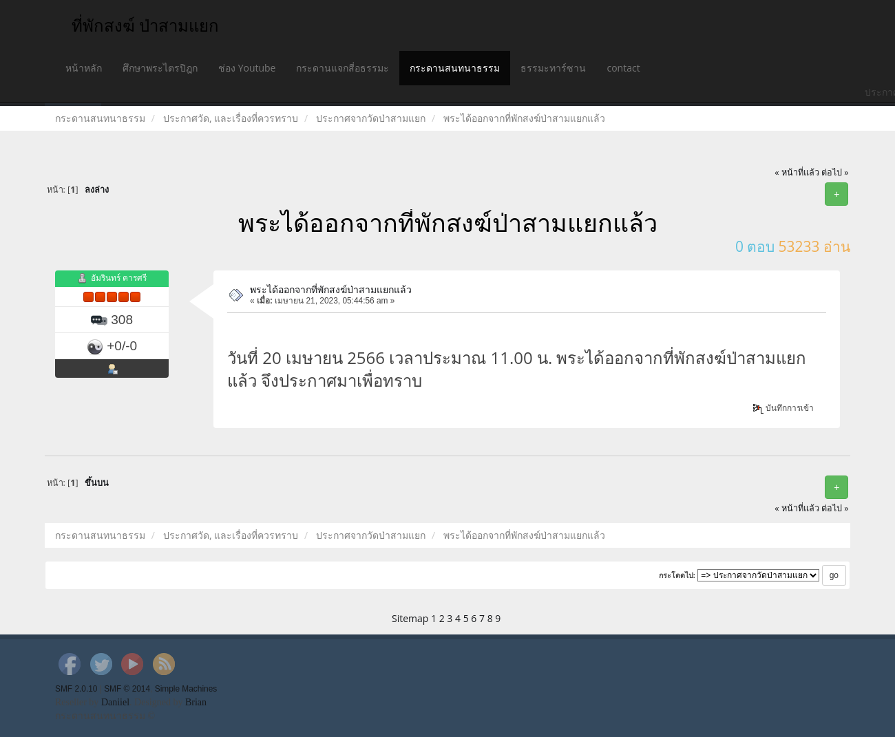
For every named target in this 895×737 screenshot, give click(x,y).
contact (623, 67)
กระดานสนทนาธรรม (455, 67)
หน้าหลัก (83, 67)
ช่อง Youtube (246, 67)
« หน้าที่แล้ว (797, 172)
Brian (196, 702)
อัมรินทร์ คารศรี (119, 278)
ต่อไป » (835, 172)
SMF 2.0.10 (76, 689)
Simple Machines (186, 689)
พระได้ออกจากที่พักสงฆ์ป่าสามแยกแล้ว (331, 289)
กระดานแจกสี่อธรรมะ (342, 67)
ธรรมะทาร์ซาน (553, 67)
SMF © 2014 (127, 689)
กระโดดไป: (677, 575)
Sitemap (410, 618)
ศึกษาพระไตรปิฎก (160, 67)
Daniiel (115, 702)
